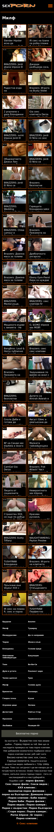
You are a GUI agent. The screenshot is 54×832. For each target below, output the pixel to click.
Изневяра (32, 692)
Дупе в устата (9, 671)
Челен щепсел (9, 678)
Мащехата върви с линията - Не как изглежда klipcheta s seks (14, 328)
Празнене (7, 719)
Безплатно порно (27, 733)
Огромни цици (9, 705)
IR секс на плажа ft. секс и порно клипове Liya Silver (14, 613)
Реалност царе (35, 671)
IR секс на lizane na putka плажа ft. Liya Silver (39, 43)
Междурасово (9, 635)
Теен (4, 664)
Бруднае (6, 622)
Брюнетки (7, 692)
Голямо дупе (34, 685)
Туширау (32, 628)
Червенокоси (34, 719)
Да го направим (36, 635)
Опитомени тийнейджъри (9, 657)
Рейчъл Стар (34, 712)
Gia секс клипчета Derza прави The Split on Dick (39, 115)
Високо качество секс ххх (22, 757)
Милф (5, 628)
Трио (30, 678)
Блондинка (8, 649)
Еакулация (33, 656)
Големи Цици (34, 649)
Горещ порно (22, 744)
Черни (5, 642)
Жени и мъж (34, 642)
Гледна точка (9, 698)
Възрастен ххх (28, 740)
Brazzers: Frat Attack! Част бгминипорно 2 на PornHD (39, 470)
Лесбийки (7, 726)
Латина (31, 705)
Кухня (31, 698)
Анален (31, 622)
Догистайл (7, 712)
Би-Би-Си (32, 664)
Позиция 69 (34, 726)
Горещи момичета (18, 761)
